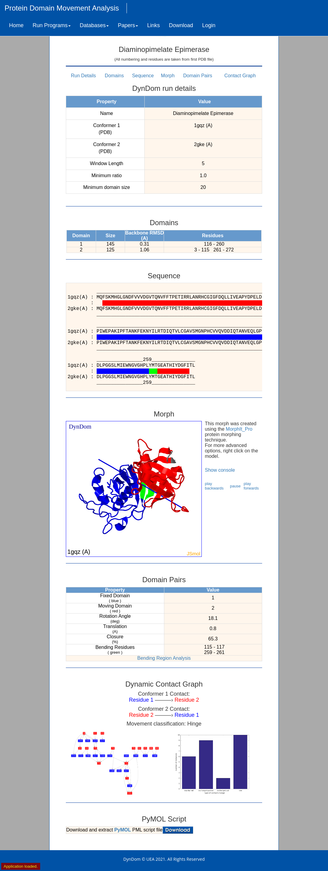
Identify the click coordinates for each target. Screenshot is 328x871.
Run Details (83, 75)
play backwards (214, 485)
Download (181, 25)
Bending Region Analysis (164, 658)
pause (235, 486)
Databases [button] (94, 25)
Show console (220, 470)
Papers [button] (128, 25)
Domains (114, 75)
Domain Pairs (197, 75)
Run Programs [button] (52, 25)
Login (208, 25)
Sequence (143, 75)
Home (16, 25)
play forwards (251, 485)
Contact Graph (240, 75)
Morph (168, 75)
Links (153, 25)
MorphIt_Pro (239, 429)
